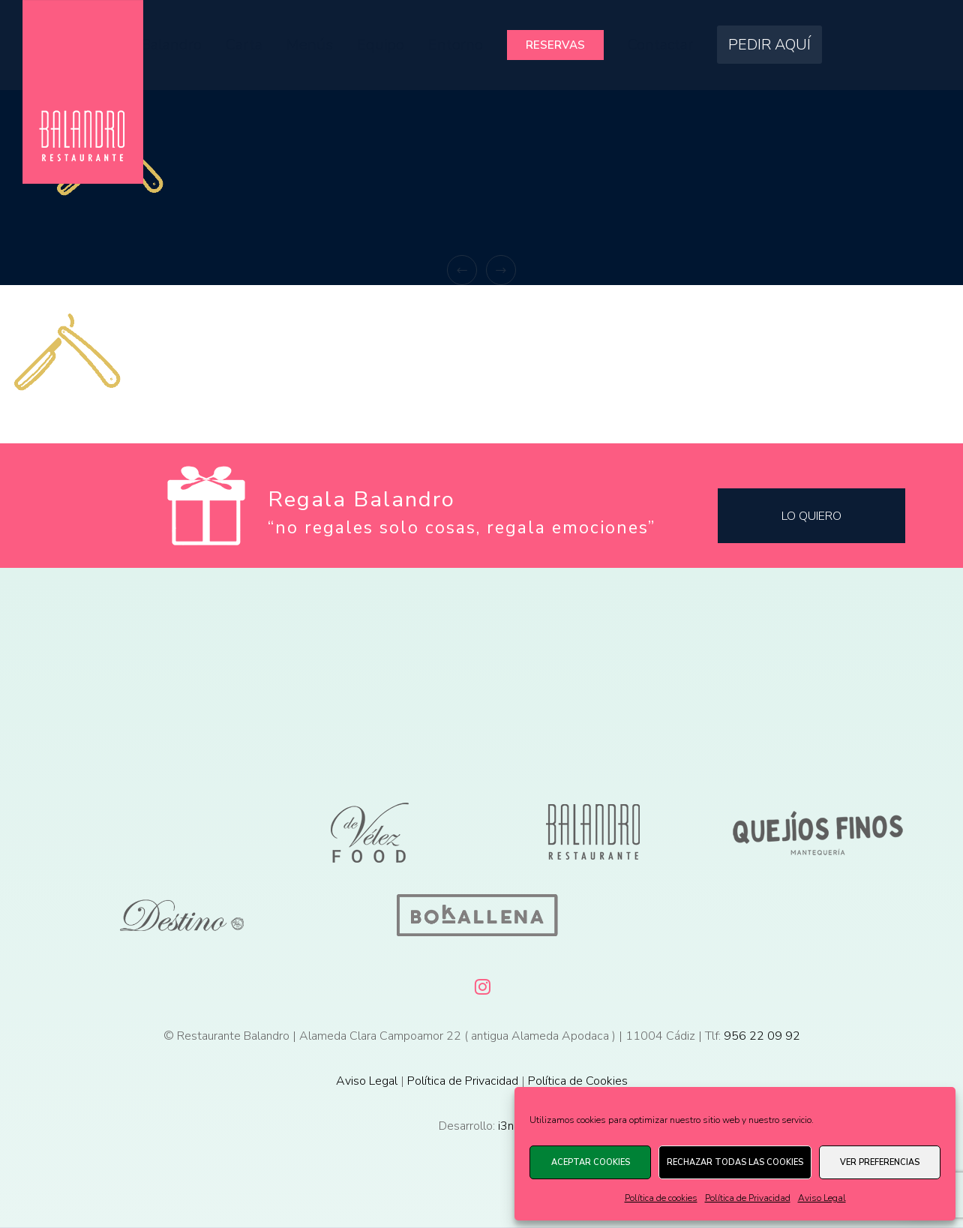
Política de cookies (661, 1198)
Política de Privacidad (747, 1198)
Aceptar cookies (590, 1162)
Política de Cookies (578, 1081)
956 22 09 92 (762, 1036)
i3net (511, 1126)
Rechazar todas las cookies (735, 1162)
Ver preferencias (880, 1162)
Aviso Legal (822, 1198)
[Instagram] (481, 984)
